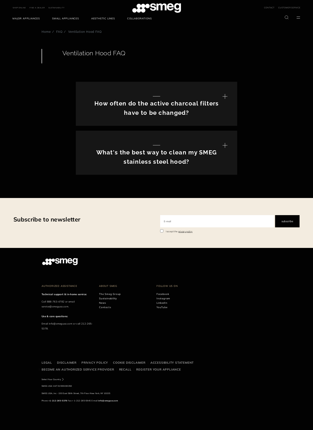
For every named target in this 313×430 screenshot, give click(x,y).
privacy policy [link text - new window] (185, 231)
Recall (125, 369)
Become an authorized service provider (78, 369)
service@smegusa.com (55, 306)
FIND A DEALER (37, 8)
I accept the (179, 231)
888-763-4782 (56, 301)
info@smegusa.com (60, 323)
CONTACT (269, 7)
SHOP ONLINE (19, 8)
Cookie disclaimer (129, 362)
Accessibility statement (172, 362)
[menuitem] (27, 19)
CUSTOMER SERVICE (289, 7)
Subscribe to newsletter (46, 219)
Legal (47, 362)
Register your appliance (158, 369)
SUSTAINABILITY (56, 8)
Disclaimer (67, 362)
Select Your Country (51, 379)
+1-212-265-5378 (57, 400)
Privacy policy (94, 362)
